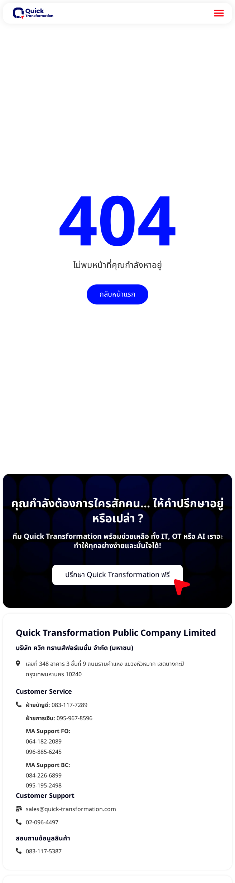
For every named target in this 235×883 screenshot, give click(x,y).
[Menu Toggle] (219, 13)
